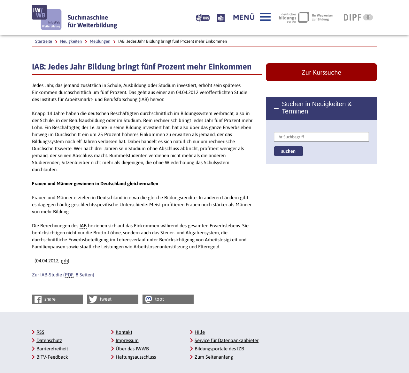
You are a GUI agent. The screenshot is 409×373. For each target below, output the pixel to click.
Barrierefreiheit (52, 348)
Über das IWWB (132, 348)
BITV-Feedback (52, 357)
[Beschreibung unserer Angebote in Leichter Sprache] (221, 17)
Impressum (127, 340)
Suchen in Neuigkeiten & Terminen (317, 107)
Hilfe (200, 332)
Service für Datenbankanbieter (227, 340)
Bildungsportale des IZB (219, 348)
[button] (252, 17)
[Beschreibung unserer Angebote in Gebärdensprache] (203, 17)
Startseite (43, 41)
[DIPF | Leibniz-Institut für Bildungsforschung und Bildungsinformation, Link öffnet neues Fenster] (358, 17)
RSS (40, 332)
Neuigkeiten (71, 41)
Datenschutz (49, 340)
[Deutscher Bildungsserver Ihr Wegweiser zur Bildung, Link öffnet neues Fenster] (306, 17)
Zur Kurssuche (321, 72)
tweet (100, 299)
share (44, 299)
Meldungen (100, 41)
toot (153, 299)
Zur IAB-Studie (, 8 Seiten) (63, 275)
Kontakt (124, 332)
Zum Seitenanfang (214, 357)
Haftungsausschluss (136, 357)
